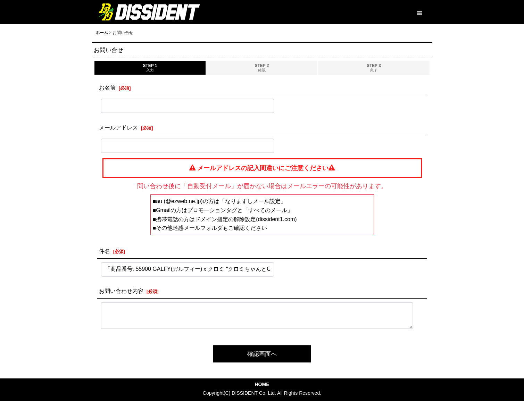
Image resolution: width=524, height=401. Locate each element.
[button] (419, 13)
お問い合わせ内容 (121, 291)
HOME (262, 384)
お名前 (107, 87)
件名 (104, 251)
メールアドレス (118, 127)
